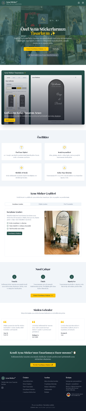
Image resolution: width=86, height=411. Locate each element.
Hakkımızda (48, 389)
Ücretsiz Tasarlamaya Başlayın (43, 365)
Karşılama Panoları (29, 389)
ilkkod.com (34, 407)
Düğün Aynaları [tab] (43, 204)
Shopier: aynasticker (72, 384)
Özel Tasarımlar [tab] (68, 204)
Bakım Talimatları (50, 387)
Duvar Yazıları (27, 384)
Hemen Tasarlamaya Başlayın (36, 49)
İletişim (46, 392)
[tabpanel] (43, 233)
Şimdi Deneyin (10, 120)
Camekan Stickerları (29, 392)
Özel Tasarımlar (28, 387)
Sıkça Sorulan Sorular (51, 381)
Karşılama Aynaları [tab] (17, 204)
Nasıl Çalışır (56, 49)
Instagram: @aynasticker (74, 381)
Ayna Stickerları (28, 381)
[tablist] (43, 204)
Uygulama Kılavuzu (50, 384)
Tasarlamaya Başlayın (14, 233)
